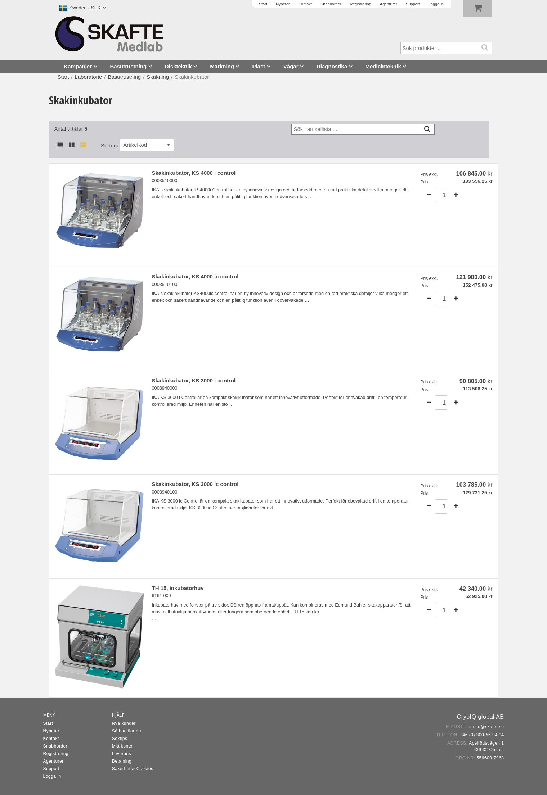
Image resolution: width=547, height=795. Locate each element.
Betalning (122, 761)
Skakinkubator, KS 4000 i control (194, 173)
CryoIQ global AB (480, 717)
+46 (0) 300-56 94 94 (482, 734)
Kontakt (51, 738)
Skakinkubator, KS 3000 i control (194, 380)
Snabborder (55, 746)
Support (51, 768)
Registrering (56, 753)
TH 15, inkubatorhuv (178, 588)
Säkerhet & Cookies (132, 768)
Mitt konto (122, 746)
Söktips (119, 738)
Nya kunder (124, 723)
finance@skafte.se (484, 726)
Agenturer (53, 761)
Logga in (52, 776)
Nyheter (51, 730)
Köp (480, 195)
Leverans (121, 753)
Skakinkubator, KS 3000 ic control (195, 484)
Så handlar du (126, 730)
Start (63, 77)
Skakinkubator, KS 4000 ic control (195, 276)
